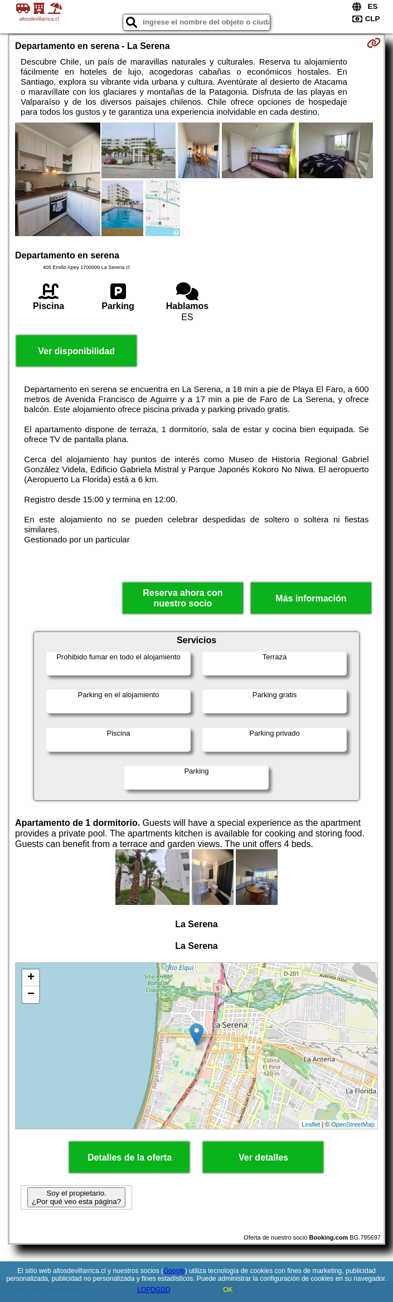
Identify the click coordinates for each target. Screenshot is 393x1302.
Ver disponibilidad (76, 351)
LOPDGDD (153, 1290)
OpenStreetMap (353, 1124)
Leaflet (311, 1124)
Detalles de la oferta (130, 1157)
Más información (310, 598)
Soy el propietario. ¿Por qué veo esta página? (76, 1197)
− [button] (31, 994)
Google (174, 1271)
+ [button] (31, 978)
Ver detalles (263, 1157)
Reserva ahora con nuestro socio (182, 598)
